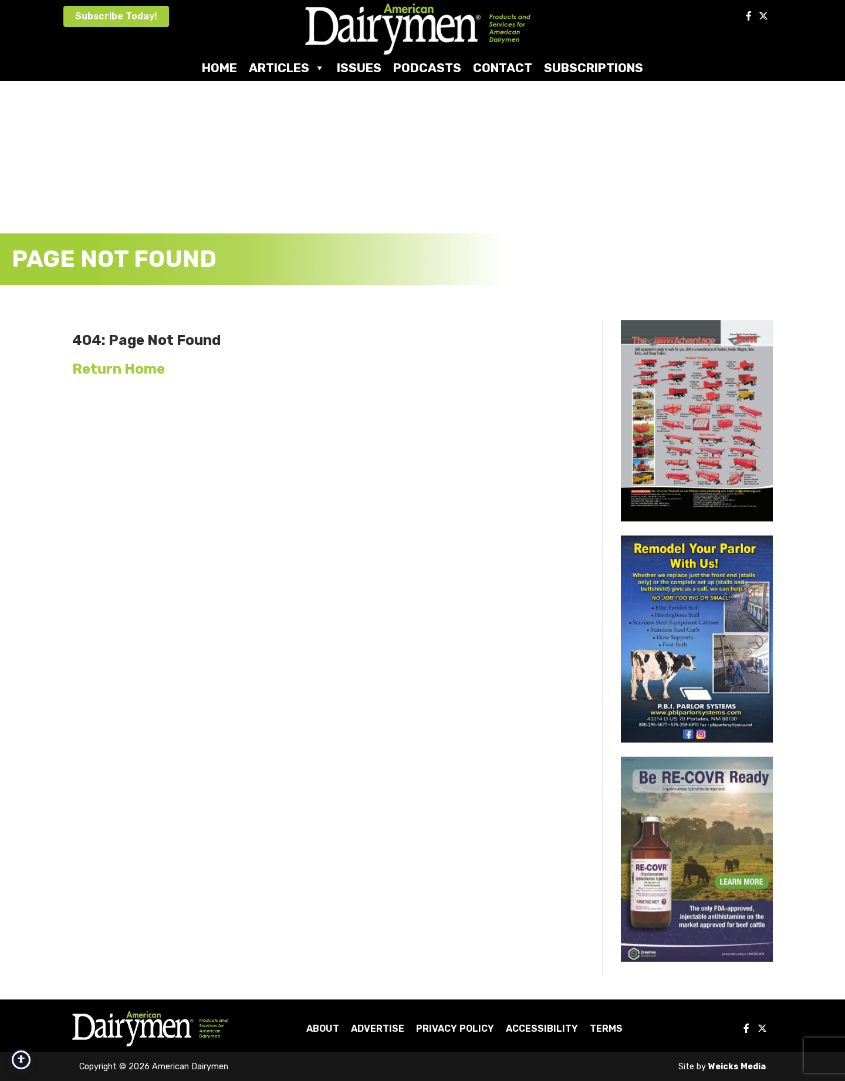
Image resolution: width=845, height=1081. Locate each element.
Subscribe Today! (116, 16)
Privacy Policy (455, 1028)
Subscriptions (593, 67)
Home (219, 67)
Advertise (377, 1028)
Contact (502, 67)
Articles (287, 68)
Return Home (118, 369)
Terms (606, 1028)
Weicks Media (737, 1067)
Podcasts (427, 67)
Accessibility (542, 1028)
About (322, 1028)
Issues (359, 67)
